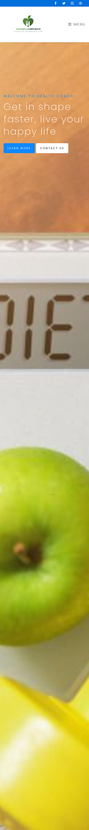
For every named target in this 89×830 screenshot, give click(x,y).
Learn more (19, 148)
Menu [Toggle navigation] (76, 24)
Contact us (52, 148)
